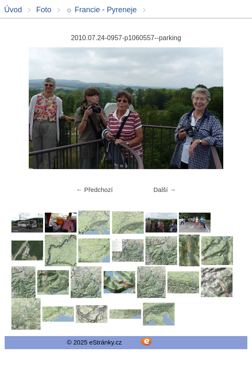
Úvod (13, 9)
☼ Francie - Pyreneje (101, 9)
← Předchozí (94, 189)
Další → (164, 189)
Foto (43, 9)
